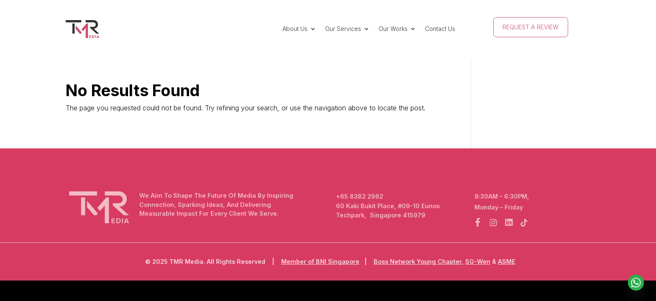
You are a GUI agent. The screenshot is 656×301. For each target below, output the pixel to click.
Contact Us (440, 28)
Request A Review (530, 27)
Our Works (393, 28)
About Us (295, 28)
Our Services (343, 28)
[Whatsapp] (636, 283)
